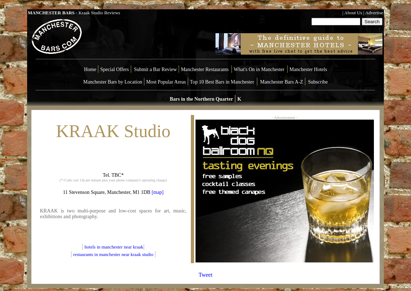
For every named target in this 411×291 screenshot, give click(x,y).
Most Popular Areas (166, 82)
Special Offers (115, 69)
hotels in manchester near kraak (114, 247)
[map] (156, 192)
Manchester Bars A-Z (281, 82)
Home (90, 69)
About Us (353, 12)
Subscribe (318, 82)
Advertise (374, 12)
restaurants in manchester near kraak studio (113, 254)
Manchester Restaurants (205, 69)
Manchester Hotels (308, 69)
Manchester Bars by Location (112, 82)
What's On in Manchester (259, 69)
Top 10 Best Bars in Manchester (222, 82)
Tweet (206, 275)
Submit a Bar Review (155, 69)
